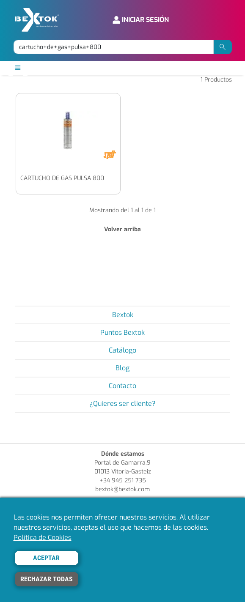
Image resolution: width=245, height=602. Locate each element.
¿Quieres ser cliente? (122, 403)
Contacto (122, 385)
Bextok (122, 314)
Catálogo (122, 350)
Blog (122, 368)
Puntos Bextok (122, 332)
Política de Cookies (43, 537)
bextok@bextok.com (122, 489)
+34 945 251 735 (122, 480)
